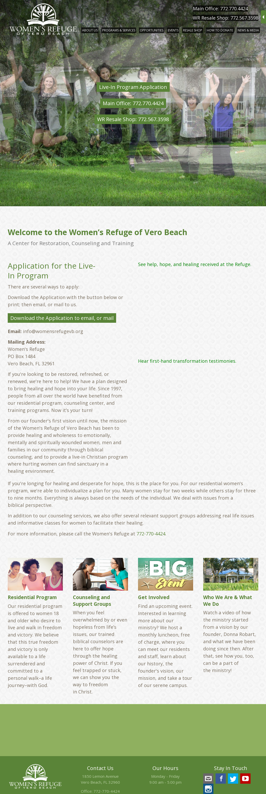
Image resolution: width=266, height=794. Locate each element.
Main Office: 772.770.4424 (220, 8)
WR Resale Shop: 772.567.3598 (225, 18)
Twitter (233, 778)
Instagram (208, 789)
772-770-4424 (150, 534)
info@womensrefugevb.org (208, 778)
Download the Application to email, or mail (62, 318)
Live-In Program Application (133, 87)
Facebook (221, 778)
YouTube (245, 778)
